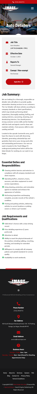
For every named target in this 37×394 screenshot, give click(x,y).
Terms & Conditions (18, 379)
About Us (12, 373)
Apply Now (17, 82)
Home (5, 373)
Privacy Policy (25, 376)
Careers (26, 373)
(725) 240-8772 (18, 2)
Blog (8, 376)
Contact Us (15, 376)
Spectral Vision (9, 387)
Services (19, 373)
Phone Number (18, 308)
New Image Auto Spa (19, 384)
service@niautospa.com (18, 339)
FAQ (32, 373)
